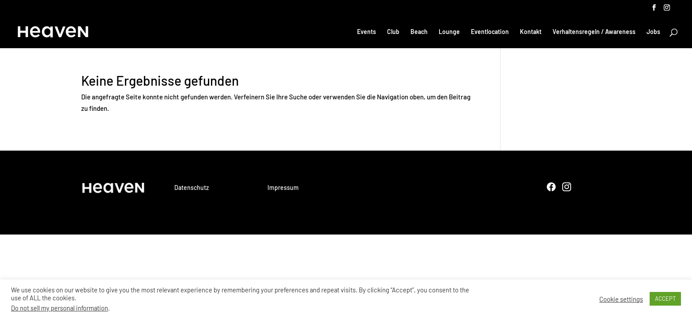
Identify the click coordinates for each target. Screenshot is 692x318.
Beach (419, 32)
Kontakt (531, 32)
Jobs (653, 32)
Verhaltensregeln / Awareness (594, 32)
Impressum (283, 187)
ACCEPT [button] (665, 298)
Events (366, 32)
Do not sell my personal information (59, 308)
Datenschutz (191, 187)
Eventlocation (490, 32)
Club (393, 32)
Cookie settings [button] (621, 299)
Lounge (449, 32)
